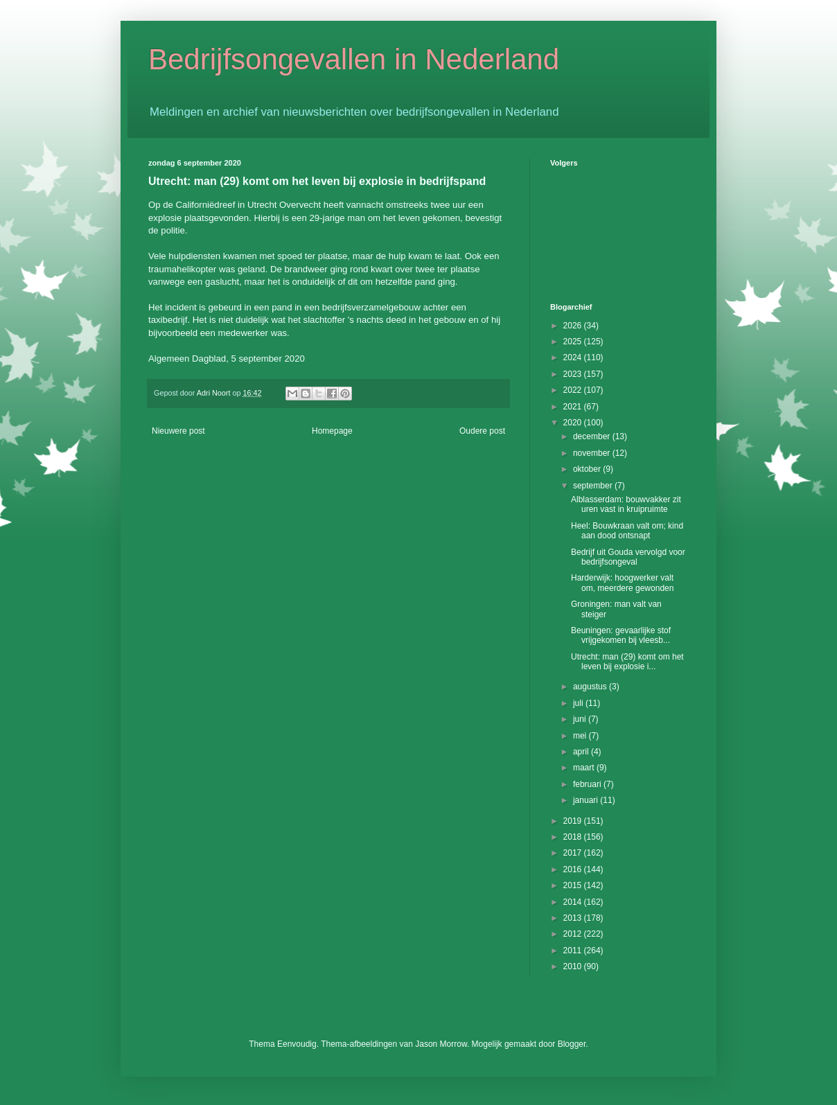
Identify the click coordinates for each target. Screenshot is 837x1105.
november (593, 453)
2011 (573, 950)
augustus (591, 686)
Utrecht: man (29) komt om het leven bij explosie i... (627, 661)
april (582, 752)
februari (588, 784)
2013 (573, 918)
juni (580, 719)
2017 (573, 853)
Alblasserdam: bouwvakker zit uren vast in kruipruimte (626, 504)
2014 (573, 902)
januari (586, 800)
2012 (573, 934)
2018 (573, 837)
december (593, 436)
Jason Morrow (441, 1044)
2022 (573, 390)
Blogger (572, 1044)
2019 (573, 821)
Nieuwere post (178, 431)
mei (581, 736)
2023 (573, 374)
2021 (573, 407)
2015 (573, 885)
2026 (573, 325)
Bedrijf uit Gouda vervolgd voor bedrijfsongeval (628, 557)
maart (585, 767)
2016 (573, 869)
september (594, 485)
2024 (573, 357)
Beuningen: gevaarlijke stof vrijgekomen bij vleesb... (621, 635)
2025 (573, 341)
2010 (573, 966)
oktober (588, 469)
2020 (573, 422)
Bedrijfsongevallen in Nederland (353, 59)
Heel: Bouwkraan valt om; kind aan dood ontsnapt (627, 530)
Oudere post (482, 431)
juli (579, 703)
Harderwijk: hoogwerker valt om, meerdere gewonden (622, 582)
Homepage (332, 431)
